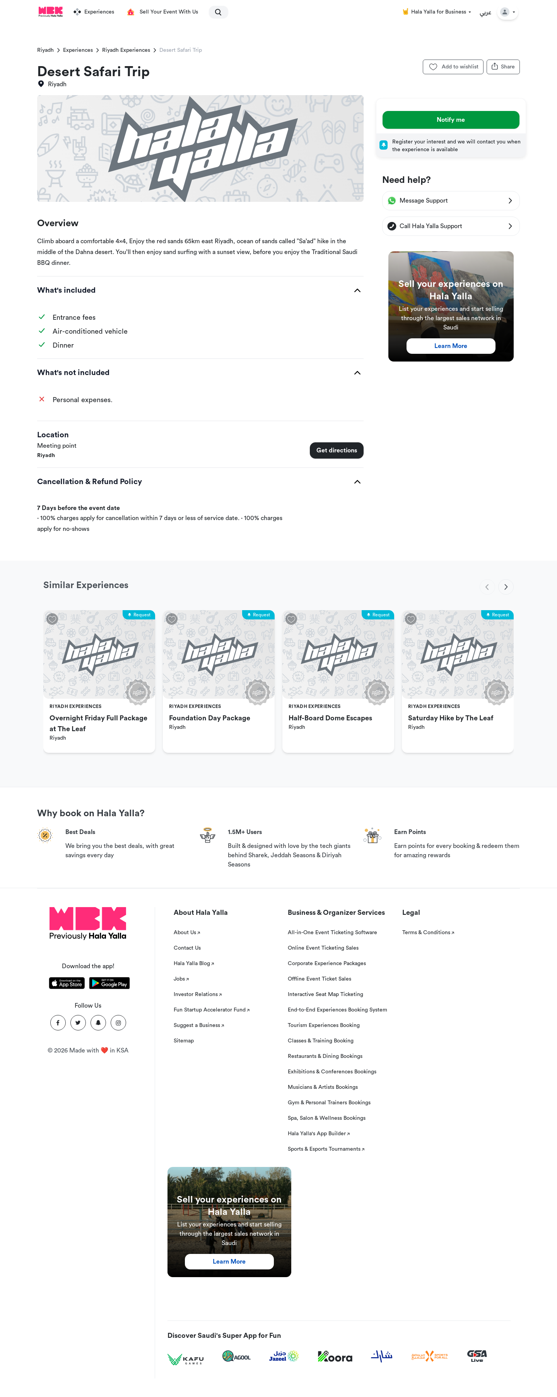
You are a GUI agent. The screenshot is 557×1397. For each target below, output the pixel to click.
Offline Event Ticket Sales (319, 979)
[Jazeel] (284, 1356)
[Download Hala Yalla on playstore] (109, 984)
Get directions (336, 450)
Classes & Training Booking (321, 1041)
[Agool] (236, 1356)
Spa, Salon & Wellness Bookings (327, 1118)
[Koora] (335, 1356)
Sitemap (184, 1041)
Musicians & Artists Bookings (323, 1087)
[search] (215, 12)
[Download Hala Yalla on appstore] (66, 984)
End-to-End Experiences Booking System (337, 1010)
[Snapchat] (98, 1022)
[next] (506, 587)
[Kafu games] (185, 1359)
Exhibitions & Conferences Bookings (332, 1072)
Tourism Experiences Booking (324, 1025)
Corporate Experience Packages (327, 963)
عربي (486, 12)
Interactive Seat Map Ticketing (325, 994)
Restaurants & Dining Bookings (325, 1056)
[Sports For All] (429, 1356)
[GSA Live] (477, 1356)
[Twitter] (78, 1022)
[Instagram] (118, 1022)
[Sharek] (382, 1356)
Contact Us (187, 948)
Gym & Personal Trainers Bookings (329, 1102)
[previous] (487, 587)
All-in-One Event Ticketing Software (332, 932)
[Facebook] (58, 1022)
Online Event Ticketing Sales (323, 948)
